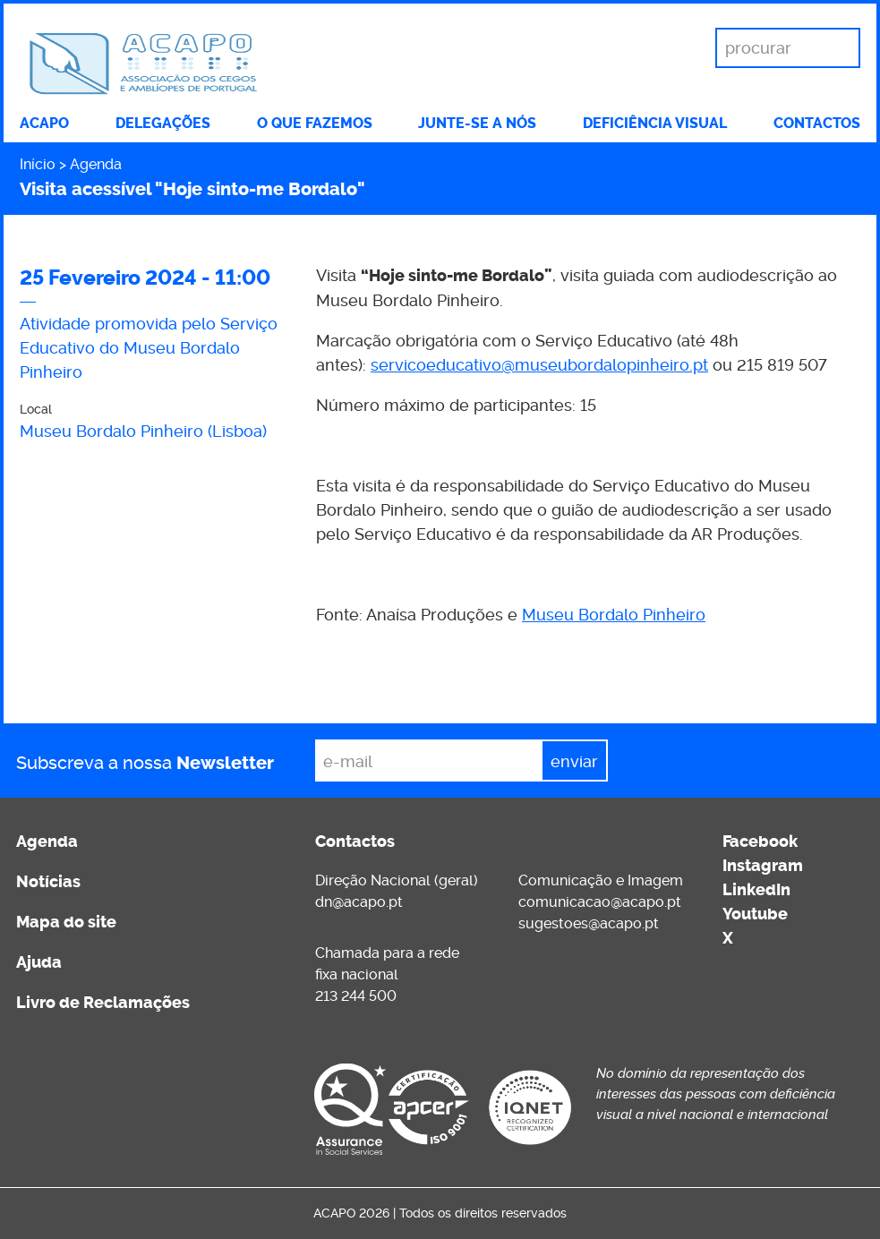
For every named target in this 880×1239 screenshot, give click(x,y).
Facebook (760, 841)
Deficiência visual (655, 123)
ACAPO (44, 123)
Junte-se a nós (477, 123)
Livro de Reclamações (103, 1003)
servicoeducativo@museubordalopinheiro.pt (539, 364)
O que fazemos (314, 123)
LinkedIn (756, 890)
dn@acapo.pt (359, 901)
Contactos (816, 123)
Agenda (96, 164)
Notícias (48, 882)
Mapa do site (66, 922)
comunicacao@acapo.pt (599, 901)
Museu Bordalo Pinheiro (613, 614)
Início (38, 164)
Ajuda (39, 962)
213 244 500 (356, 995)
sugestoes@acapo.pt (588, 923)
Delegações (162, 123)
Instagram (762, 866)
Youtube (755, 914)
